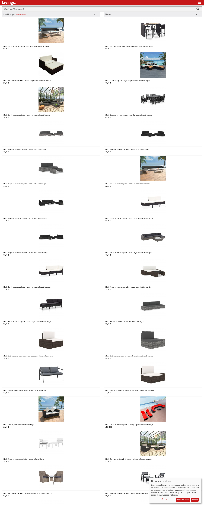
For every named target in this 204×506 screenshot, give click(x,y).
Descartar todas (182, 500)
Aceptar (195, 500)
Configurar (163, 499)
